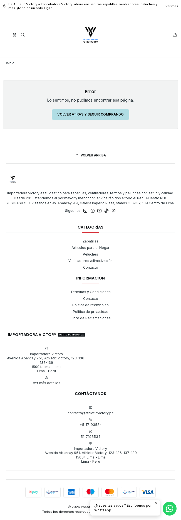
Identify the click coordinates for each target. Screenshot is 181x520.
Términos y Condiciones (90, 292)
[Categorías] (14, 35)
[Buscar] (22, 35)
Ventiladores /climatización (90, 261)
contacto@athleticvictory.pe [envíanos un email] (91, 410)
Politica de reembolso (90, 305)
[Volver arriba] (90, 155)
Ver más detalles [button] (46, 380)
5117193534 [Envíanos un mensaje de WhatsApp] (90, 434)
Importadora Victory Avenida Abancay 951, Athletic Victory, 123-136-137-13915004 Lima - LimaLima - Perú (46, 360)
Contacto (90, 267)
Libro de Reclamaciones (91, 318)
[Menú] (6, 35)
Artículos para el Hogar (90, 248)
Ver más (171, 6)
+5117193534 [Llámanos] (91, 422)
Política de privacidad (90, 312)
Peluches (90, 254)
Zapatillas (90, 241)
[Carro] (175, 35)
